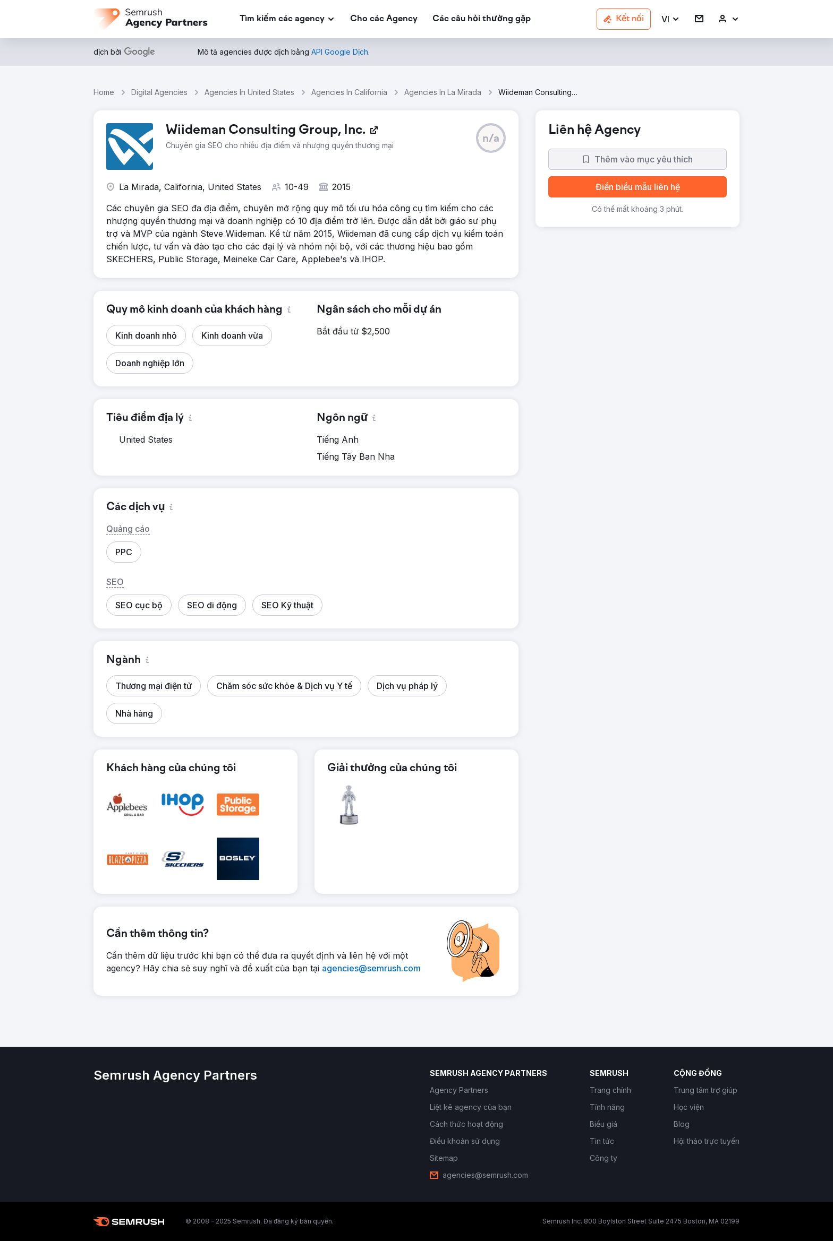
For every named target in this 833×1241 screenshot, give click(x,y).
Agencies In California (349, 92)
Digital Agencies (159, 92)
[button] (670, 19)
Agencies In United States (249, 92)
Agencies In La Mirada (442, 92)
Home (104, 92)
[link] (384, 19)
